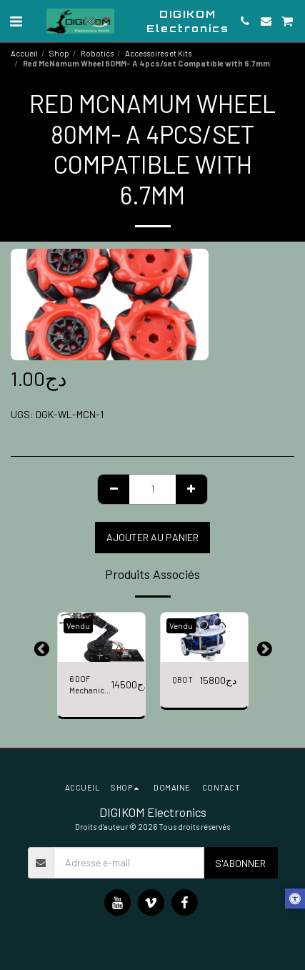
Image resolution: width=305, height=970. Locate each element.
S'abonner (240, 863)
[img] (101, 637)
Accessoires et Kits (158, 53)
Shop (59, 53)
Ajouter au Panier (152, 537)
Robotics (97, 53)
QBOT (182, 679)
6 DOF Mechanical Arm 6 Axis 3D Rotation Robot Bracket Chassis (90, 686)
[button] (16, 20)
